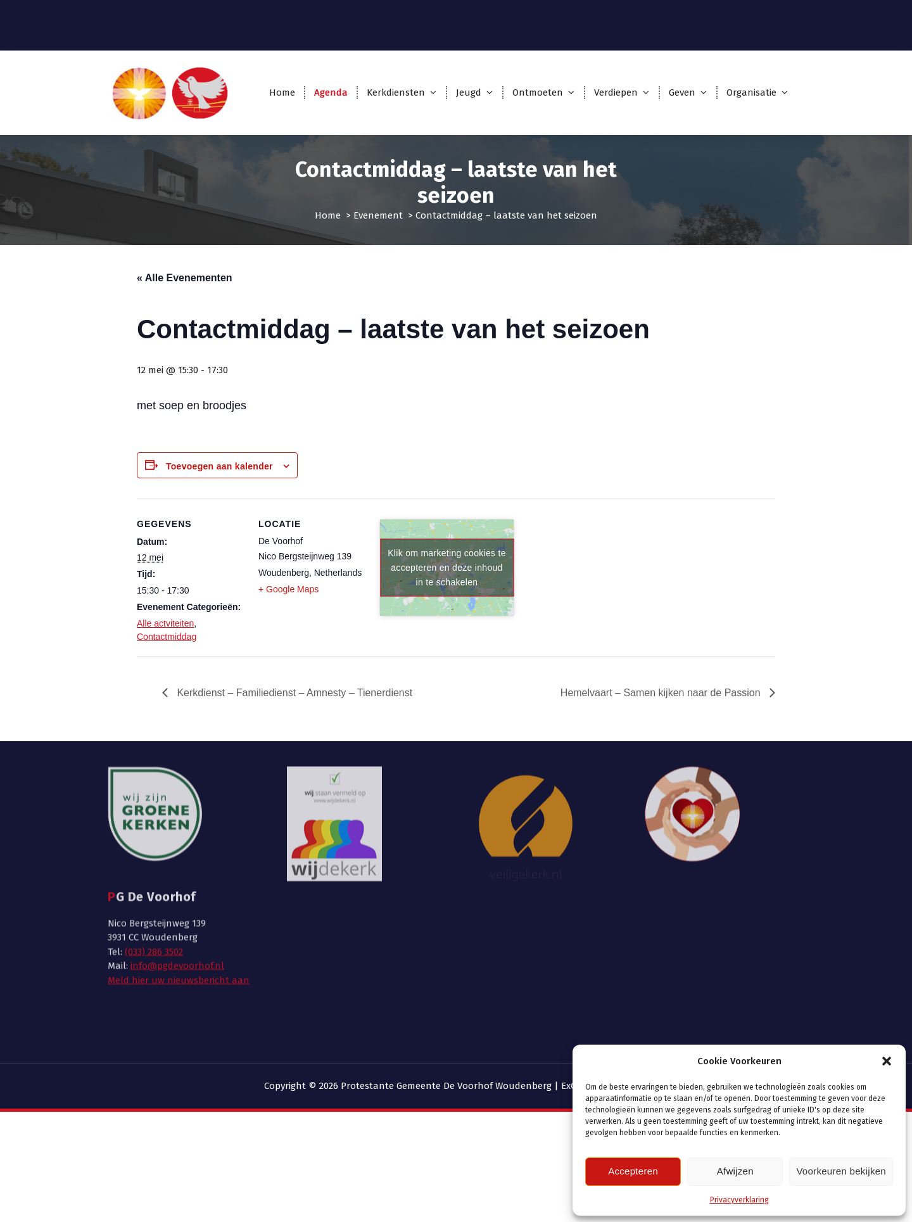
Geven (682, 92)
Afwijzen (735, 1171)
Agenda (331, 92)
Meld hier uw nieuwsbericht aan (179, 869)
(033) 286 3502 (154, 841)
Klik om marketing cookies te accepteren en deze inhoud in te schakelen (447, 567)
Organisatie (751, 92)
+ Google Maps (288, 589)
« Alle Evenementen (184, 277)
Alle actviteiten (165, 623)
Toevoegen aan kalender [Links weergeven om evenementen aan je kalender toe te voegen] (219, 466)
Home (282, 92)
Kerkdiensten (396, 92)
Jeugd (468, 92)
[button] (886, 1061)
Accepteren (633, 1171)
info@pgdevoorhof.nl (177, 855)
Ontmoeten (537, 92)
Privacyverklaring (739, 1199)
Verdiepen (616, 92)
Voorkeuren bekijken (841, 1171)
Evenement (378, 215)
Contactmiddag (166, 637)
